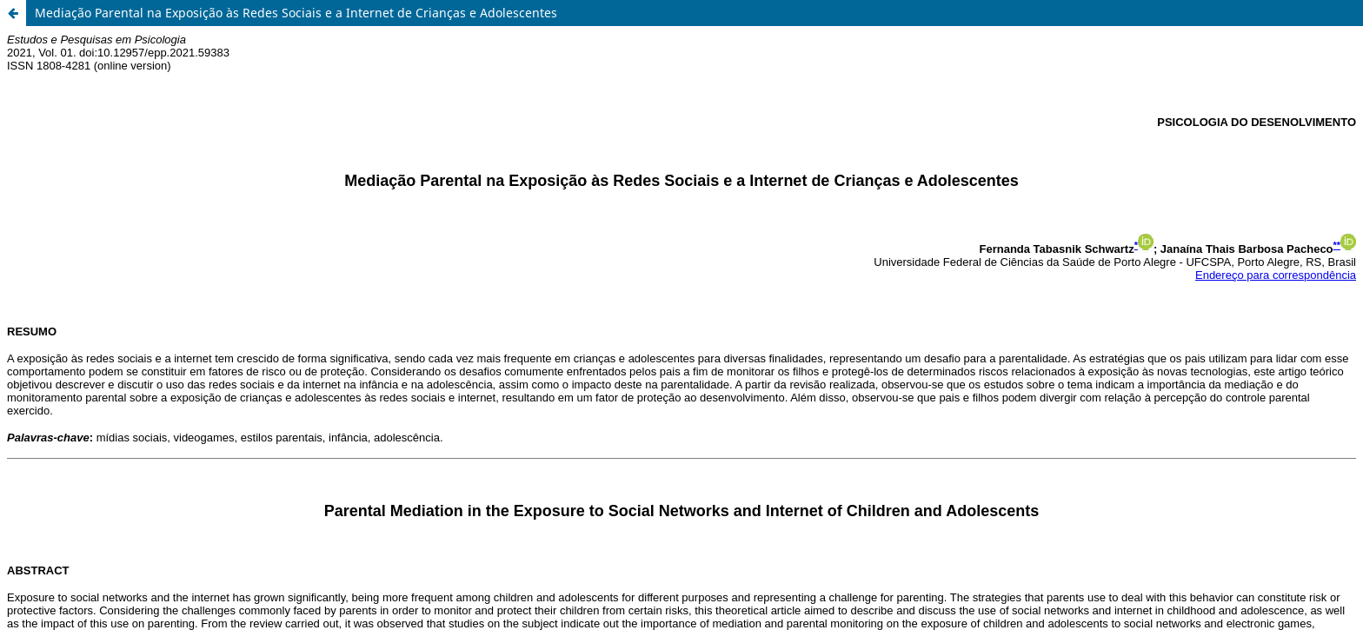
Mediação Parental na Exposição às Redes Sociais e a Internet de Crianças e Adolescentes (296, 12)
